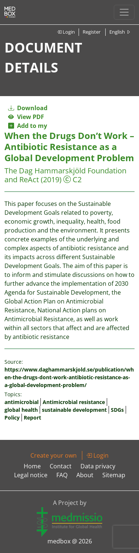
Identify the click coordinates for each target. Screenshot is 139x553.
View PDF (26, 117)
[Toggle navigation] (124, 12)
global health (21, 409)
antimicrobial (21, 402)
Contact (61, 466)
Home (32, 466)
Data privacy (97, 466)
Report (32, 417)
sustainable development (74, 409)
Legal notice (30, 475)
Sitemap (113, 475)
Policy (12, 417)
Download (27, 108)
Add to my (27, 126)
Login (66, 31)
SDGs (117, 409)
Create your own (53, 455)
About (84, 475)
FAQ (61, 475)
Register (91, 31)
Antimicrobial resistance (74, 402)
